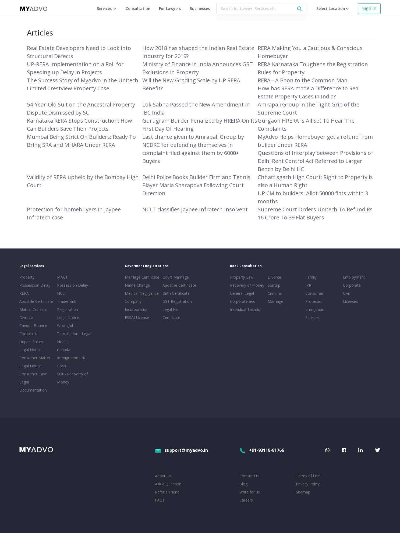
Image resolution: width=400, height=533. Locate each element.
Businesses (200, 8)
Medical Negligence (142, 293)
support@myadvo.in (181, 450)
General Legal (242, 293)
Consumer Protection (314, 297)
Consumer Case (33, 373)
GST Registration (177, 301)
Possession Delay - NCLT (73, 289)
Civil (346, 293)
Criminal (275, 293)
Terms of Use (308, 475)
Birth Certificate (176, 293)
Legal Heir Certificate (171, 313)
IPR (308, 285)
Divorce (274, 277)
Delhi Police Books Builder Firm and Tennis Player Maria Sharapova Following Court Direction (196, 185)
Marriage (275, 301)
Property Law (241, 277)
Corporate (352, 285)
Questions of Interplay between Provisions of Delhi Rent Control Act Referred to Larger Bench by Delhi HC (315, 161)
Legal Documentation (33, 386)
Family (311, 277)
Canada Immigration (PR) (72, 353)
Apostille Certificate (36, 301)
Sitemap (303, 492)
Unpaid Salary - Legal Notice (32, 345)
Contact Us (249, 475)
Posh (61, 365)
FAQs (159, 500)
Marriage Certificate (142, 277)
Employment (354, 277)
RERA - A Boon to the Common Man (303, 80)
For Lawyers (170, 8)
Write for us (249, 492)
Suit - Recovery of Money (72, 378)
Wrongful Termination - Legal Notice (74, 333)
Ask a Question (168, 483)
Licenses (350, 301)
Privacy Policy (308, 483)
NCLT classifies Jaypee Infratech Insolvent (195, 209)
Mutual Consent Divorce (33, 313)
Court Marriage (175, 277)
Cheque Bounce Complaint (33, 329)
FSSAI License (137, 317)
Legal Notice (68, 317)
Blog (243, 483)
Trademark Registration (67, 305)
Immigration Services (316, 313)
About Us (163, 475)
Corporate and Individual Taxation (246, 305)
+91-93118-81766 (261, 450)
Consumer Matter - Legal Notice (36, 361)
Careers (246, 500)
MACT (62, 277)
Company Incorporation (136, 305)
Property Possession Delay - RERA (36, 285)
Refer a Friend (167, 492)
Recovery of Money (247, 285)
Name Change (137, 285)
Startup (274, 285)
